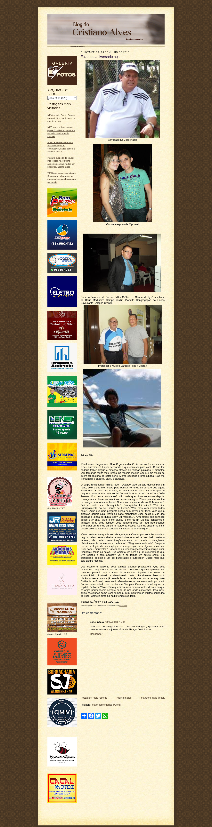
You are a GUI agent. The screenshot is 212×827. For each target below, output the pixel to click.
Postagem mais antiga (152, 697)
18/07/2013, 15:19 (115, 622)
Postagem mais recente (94, 697)
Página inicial (123, 697)
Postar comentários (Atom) (106, 704)
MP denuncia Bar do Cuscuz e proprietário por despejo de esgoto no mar (61, 118)
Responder (96, 633)
